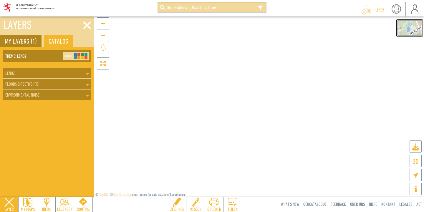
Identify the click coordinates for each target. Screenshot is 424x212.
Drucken (214, 209)
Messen (195, 209)
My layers (21, 41)
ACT (419, 204)
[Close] (87, 25)
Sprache (396, 9)
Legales (405, 204)
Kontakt (388, 204)
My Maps (28, 209)
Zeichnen (177, 209)
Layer (9, 209)
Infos (46, 209)
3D (415, 161)
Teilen (233, 209)
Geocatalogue (315, 204)
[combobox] (212, 7)
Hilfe (373, 204)
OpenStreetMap (122, 194)
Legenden (64, 209)
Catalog (58, 41)
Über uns (357, 204)
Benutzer (414, 9)
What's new (290, 204)
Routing (83, 209)
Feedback (338, 204)
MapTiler (104, 194)
